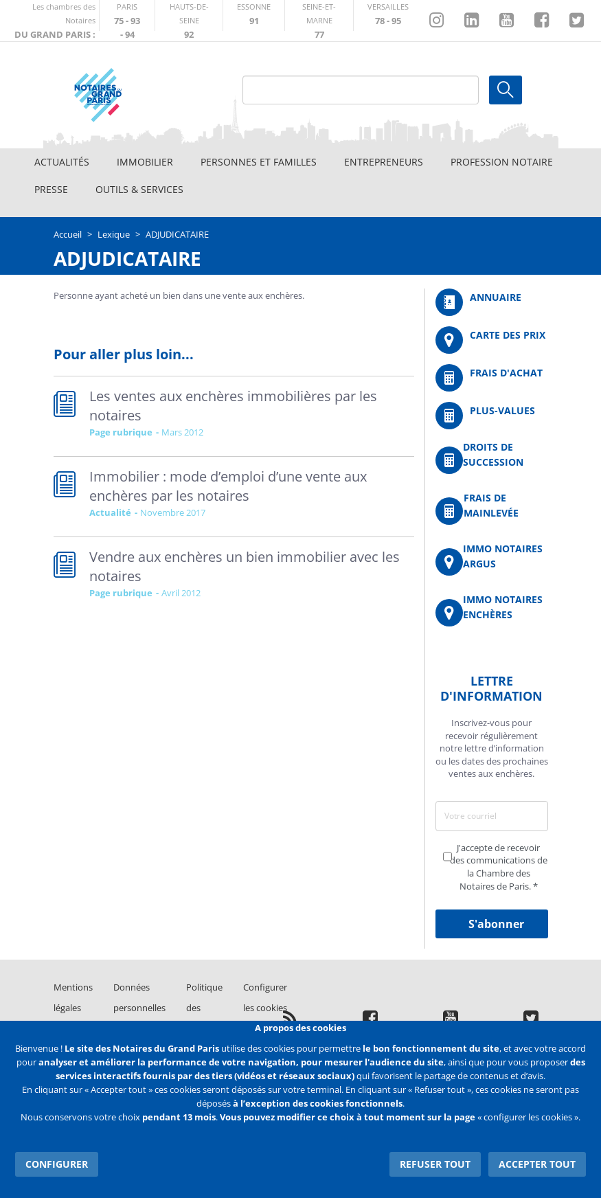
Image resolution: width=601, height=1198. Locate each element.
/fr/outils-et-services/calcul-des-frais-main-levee (491, 510)
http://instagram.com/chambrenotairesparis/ (436, 21)
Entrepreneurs (383, 161)
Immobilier (145, 161)
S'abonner (496, 923)
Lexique (114, 234)
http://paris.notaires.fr (127, 15)
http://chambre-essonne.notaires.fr (253, 15)
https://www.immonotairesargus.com (491, 561)
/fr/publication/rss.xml (290, 1018)
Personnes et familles (259, 161)
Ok (505, 90)
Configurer (56, 1163)
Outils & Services (139, 189)
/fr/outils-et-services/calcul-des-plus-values (491, 415)
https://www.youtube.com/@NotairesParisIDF (506, 21)
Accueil (68, 234)
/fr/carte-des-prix (491, 340)
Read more (234, 416)
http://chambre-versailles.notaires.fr (388, 15)
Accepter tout (537, 1163)
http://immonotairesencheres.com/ (491, 612)
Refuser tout (435, 1163)
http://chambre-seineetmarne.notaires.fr (319, 15)
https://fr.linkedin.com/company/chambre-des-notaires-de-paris (471, 21)
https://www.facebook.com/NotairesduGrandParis (541, 21)
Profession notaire (502, 161)
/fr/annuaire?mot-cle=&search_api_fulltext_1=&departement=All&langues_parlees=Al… (491, 302)
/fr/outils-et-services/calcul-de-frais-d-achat (491, 378)
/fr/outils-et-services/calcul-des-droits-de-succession (491, 460)
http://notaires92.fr (189, 15)
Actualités (61, 161)
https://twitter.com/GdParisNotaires (576, 21)
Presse (51, 189)
